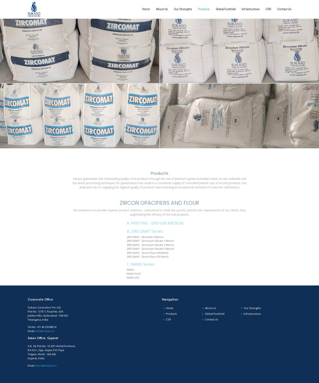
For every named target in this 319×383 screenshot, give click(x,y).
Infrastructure (251, 9)
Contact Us (284, 9)
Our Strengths (183, 9)
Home (146, 9)
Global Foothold (226, 9)
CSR (268, 9)
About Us (162, 9)
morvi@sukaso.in (46, 365)
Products (204, 9)
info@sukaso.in (45, 331)
